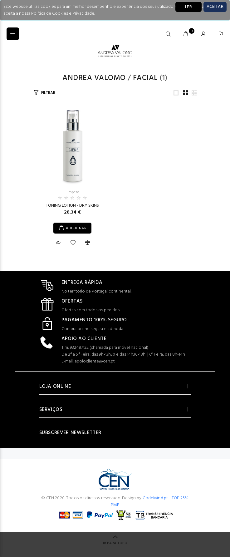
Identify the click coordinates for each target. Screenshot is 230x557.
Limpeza (72, 192)
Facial (145, 78)
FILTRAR (48, 93)
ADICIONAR (76, 228)
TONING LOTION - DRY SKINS (72, 205)
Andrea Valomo (93, 78)
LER (188, 7)
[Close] (215, 7)
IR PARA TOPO (115, 543)
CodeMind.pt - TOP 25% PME (150, 502)
